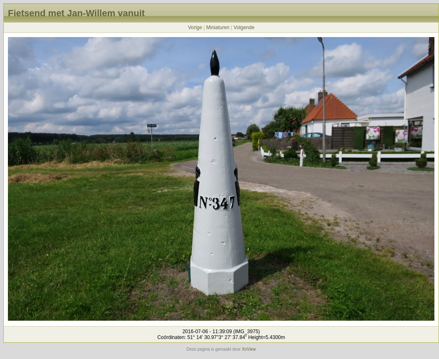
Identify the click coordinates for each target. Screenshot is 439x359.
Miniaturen (217, 27)
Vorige (195, 27)
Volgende (244, 27)
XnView (249, 349)
